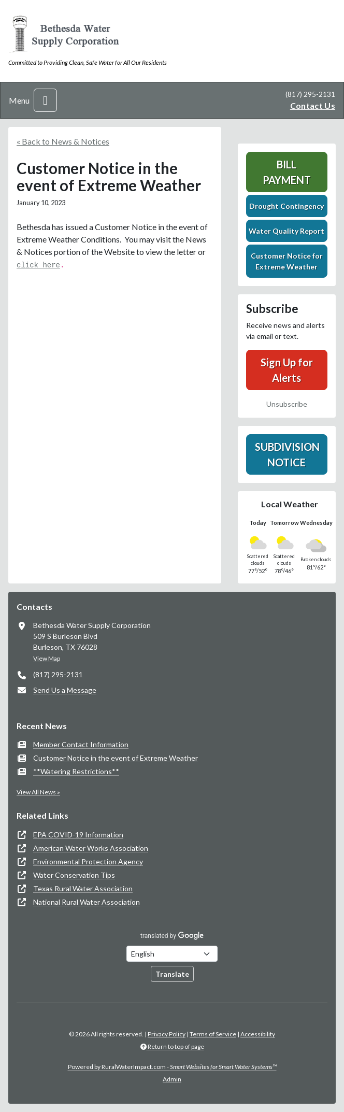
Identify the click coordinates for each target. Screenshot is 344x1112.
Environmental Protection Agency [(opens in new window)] (88, 861)
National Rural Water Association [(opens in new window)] (86, 901)
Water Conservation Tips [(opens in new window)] (74, 875)
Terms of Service (213, 1034)
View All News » (38, 792)
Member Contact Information (80, 744)
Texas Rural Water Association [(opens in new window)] (83, 888)
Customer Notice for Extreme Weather (287, 261)
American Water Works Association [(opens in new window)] (90, 848)
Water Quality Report (286, 230)
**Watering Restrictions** (76, 771)
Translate (172, 974)
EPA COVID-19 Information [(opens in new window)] (78, 834)
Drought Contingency (286, 206)
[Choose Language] (172, 954)
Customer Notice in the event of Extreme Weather (115, 757)
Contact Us (312, 105)
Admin (172, 1079)
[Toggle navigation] (45, 100)
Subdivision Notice (287, 454)
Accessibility (257, 1034)
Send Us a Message (64, 690)
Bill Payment (287, 172)
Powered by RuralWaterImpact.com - (172, 1067)
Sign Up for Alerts (287, 370)
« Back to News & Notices (63, 141)
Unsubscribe (286, 404)
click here (38, 265)
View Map (46, 658)
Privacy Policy (166, 1034)
